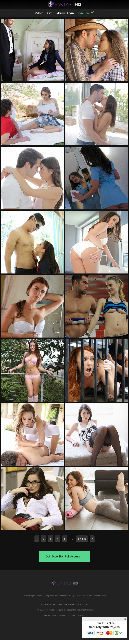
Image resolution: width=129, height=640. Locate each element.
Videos (39, 13)
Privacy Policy (42, 596)
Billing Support (75, 596)
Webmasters (87, 596)
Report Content (100, 596)
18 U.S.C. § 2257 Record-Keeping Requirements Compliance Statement (64, 610)
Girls (50, 13)
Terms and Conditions (58, 596)
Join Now (86, 13)
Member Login (65, 13)
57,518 (82, 538)
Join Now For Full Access (64, 556)
